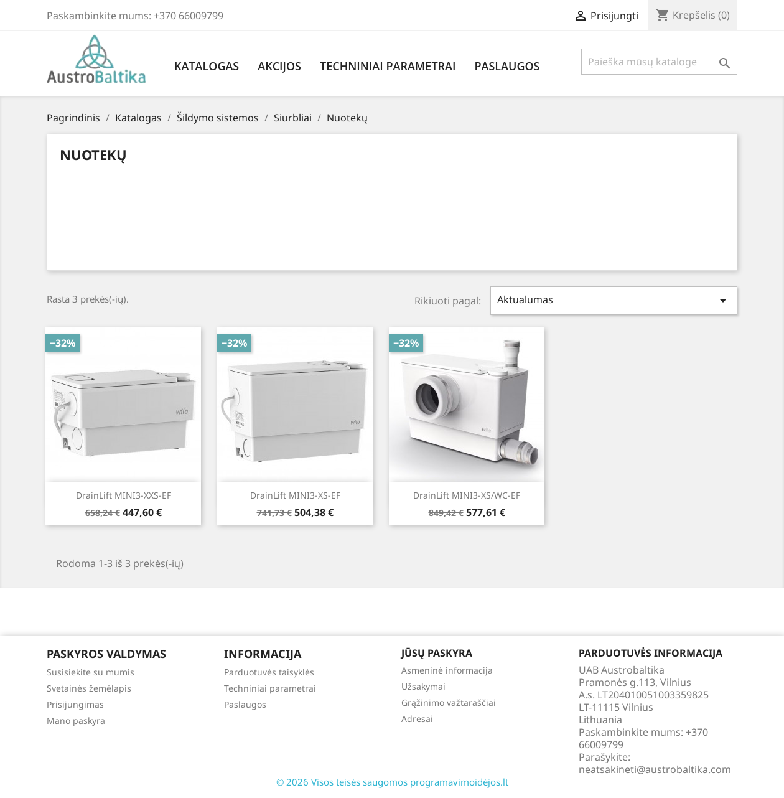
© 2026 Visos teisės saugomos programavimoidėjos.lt (392, 782)
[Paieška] (659, 62)
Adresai (417, 719)
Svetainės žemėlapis (89, 688)
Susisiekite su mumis (90, 672)
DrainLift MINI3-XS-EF (295, 495)
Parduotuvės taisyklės (269, 672)
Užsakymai (423, 686)
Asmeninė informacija (447, 670)
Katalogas (206, 66)
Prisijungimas (75, 704)
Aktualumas (614, 300)
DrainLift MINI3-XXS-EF (123, 495)
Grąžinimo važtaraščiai (448, 702)
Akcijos (279, 66)
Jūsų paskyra (436, 653)
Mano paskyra (76, 720)
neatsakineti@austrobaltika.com (655, 769)
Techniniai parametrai (387, 66)
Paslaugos (506, 66)
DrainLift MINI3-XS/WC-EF (466, 495)
